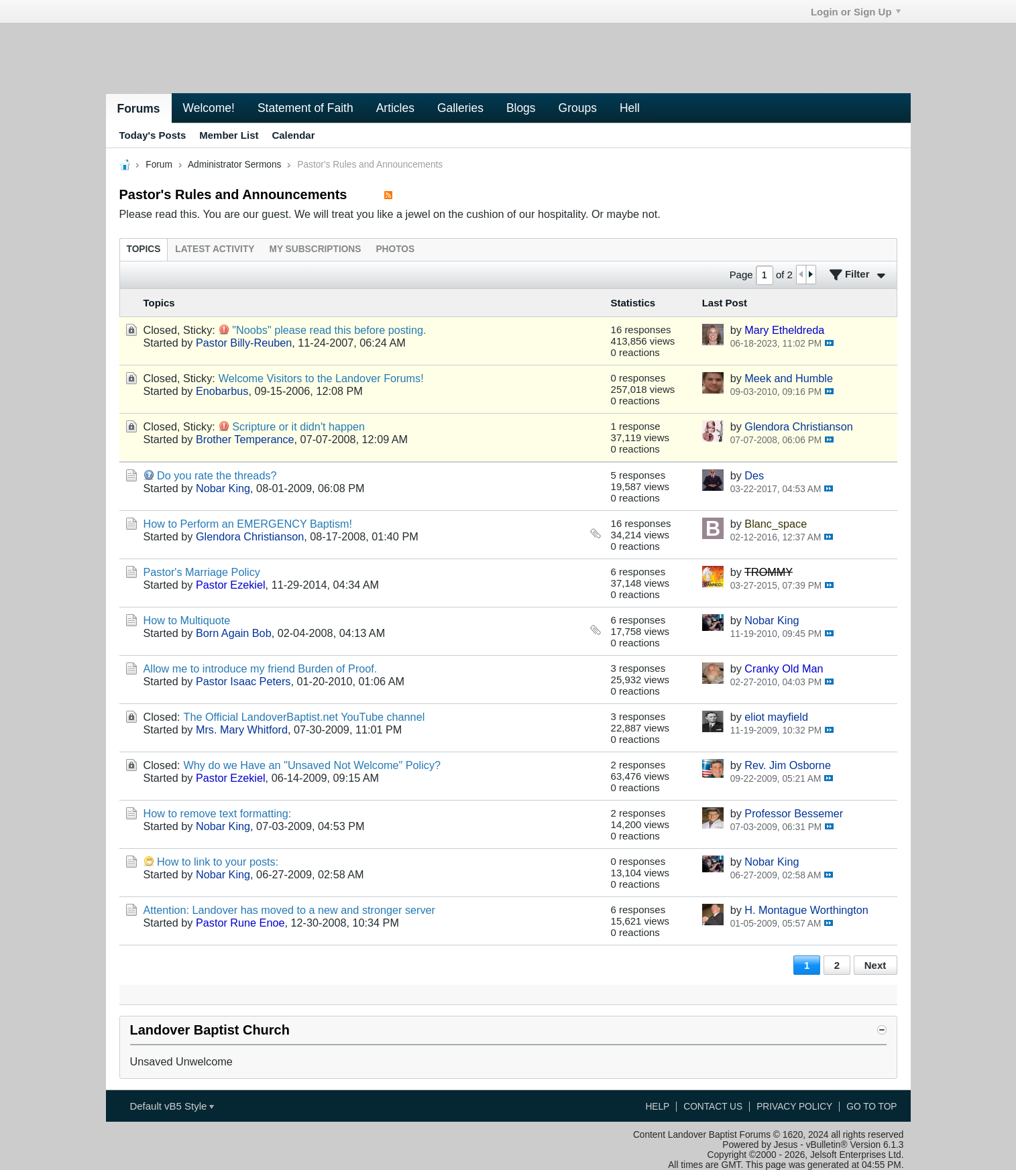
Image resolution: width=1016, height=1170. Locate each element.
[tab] (143, 249)
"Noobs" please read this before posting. (329, 330)
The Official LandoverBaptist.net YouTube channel (304, 717)
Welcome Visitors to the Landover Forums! (321, 378)
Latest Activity (214, 249)
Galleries (460, 108)
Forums (138, 108)
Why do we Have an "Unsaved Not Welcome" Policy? (312, 765)
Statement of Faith (305, 108)
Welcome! (209, 108)
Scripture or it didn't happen (298, 426)
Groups (578, 108)
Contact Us (712, 1107)
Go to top (871, 1107)
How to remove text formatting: (218, 813)
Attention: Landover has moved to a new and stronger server (289, 910)
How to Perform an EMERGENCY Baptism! (248, 524)
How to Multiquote (187, 620)
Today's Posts (152, 135)
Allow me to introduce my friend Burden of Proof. (261, 668)
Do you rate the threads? (217, 475)
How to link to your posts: (217, 862)
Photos (395, 249)
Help (657, 1107)
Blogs (521, 108)
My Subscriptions (315, 249)
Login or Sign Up (856, 11)
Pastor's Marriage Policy (202, 572)
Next (875, 965)
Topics (144, 249)
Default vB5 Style (171, 1106)
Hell (630, 108)
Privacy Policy (794, 1107)
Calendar (293, 135)
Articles (395, 108)
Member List (228, 135)
